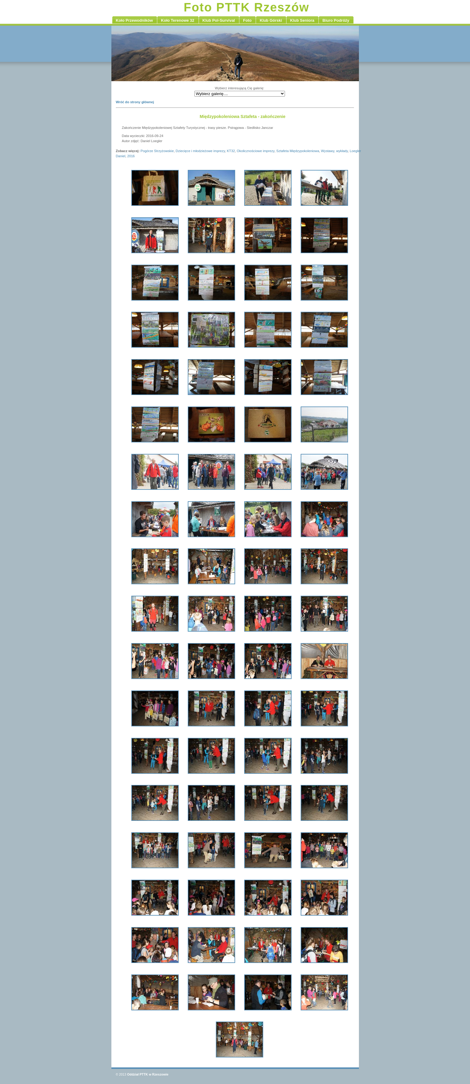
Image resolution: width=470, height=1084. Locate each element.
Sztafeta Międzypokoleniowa (297, 151)
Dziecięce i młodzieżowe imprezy (200, 151)
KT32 (231, 151)
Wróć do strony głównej (135, 102)
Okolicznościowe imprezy (255, 151)
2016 (131, 156)
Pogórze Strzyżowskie (157, 151)
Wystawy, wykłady (334, 151)
